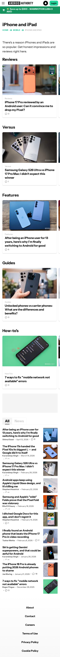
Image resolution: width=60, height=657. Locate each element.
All (7, 421)
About (30, 607)
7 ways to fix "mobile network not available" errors (29, 362)
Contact (30, 616)
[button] (30, 3)
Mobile (16, 30)
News (19, 421)
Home (5, 30)
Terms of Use (30, 633)
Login (54, 3)
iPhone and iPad (33, 30)
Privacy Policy (30, 642)
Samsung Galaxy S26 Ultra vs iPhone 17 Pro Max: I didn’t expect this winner (29, 158)
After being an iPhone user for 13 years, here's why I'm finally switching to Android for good (29, 226)
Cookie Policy (30, 650)
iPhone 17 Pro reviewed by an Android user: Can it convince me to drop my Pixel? (29, 90)
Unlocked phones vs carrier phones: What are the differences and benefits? (29, 294)
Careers (30, 624)
